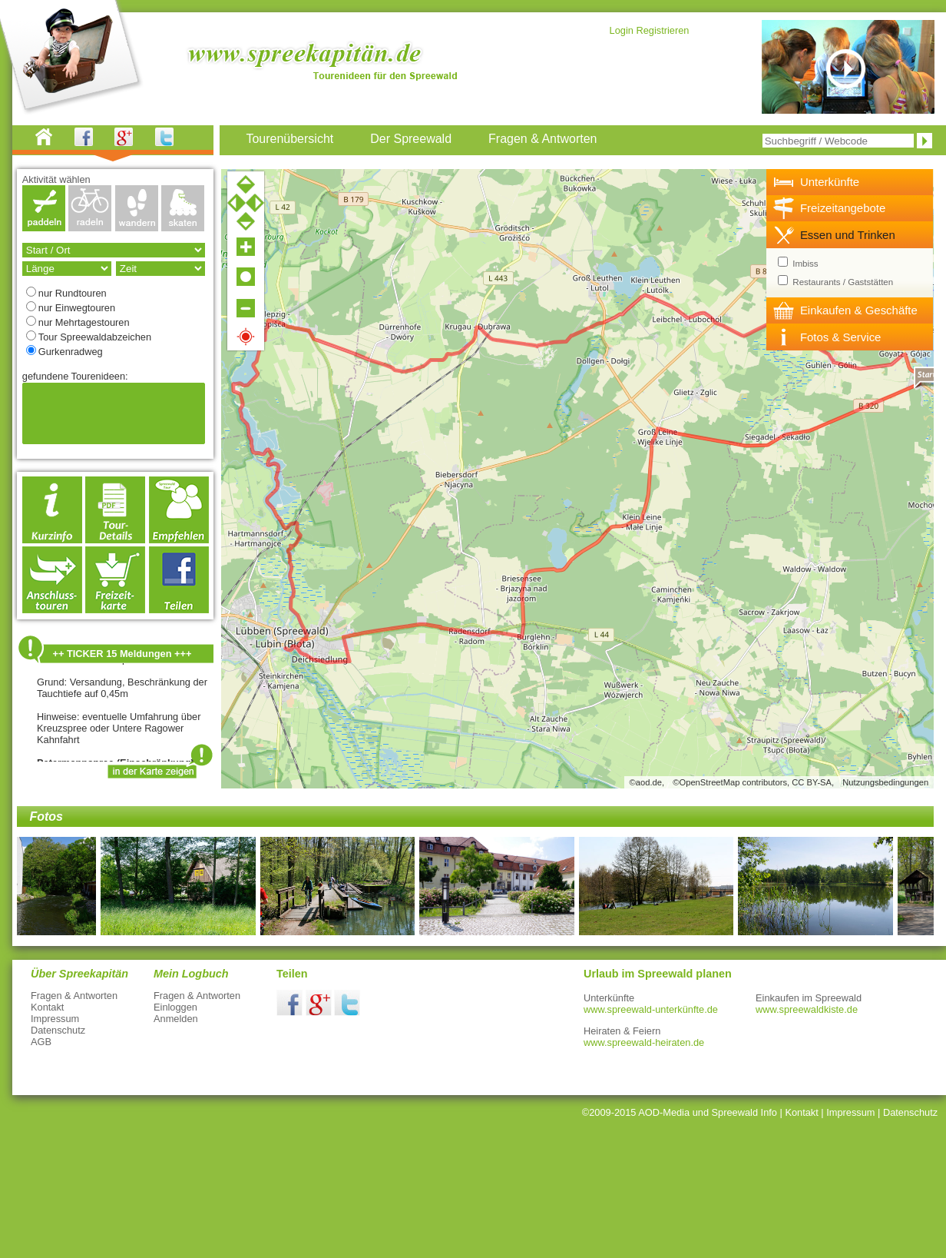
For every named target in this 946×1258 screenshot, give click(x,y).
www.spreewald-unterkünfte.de (651, 1009)
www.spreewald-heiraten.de (644, 1042)
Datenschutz (58, 1030)
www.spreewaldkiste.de (807, 1009)
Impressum (55, 1018)
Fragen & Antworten (74, 995)
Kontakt (47, 1007)
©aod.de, (647, 782)
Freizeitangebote (842, 207)
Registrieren (662, 30)
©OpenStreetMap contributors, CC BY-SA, (753, 782)
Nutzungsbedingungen (885, 782)
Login (621, 30)
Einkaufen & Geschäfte (859, 310)
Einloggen (175, 1007)
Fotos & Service (841, 337)
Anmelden (176, 1018)
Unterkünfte (829, 181)
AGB (41, 1041)
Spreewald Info (744, 1112)
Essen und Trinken (847, 234)
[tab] (850, 182)
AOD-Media (664, 1112)
